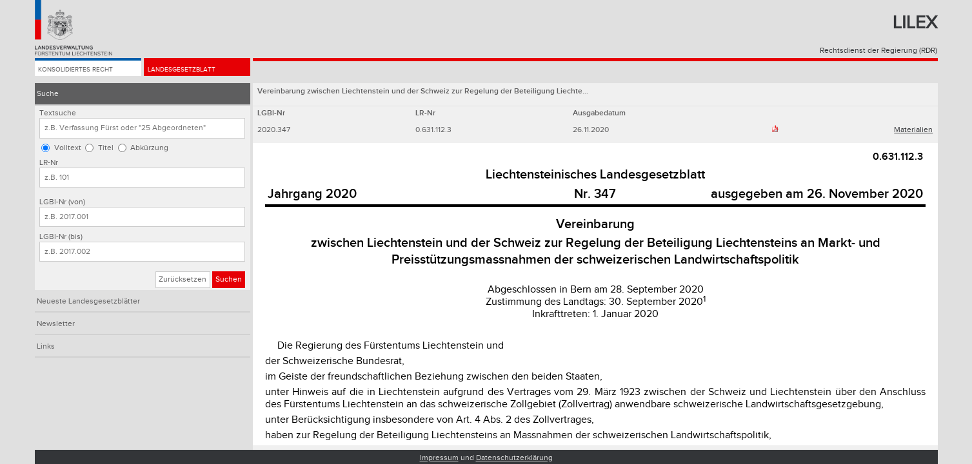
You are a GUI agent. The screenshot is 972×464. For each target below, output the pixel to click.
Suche (48, 94)
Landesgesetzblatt (188, 72)
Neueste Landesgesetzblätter (88, 301)
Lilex (915, 23)
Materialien (913, 130)
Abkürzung (149, 148)
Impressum (439, 458)
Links (46, 346)
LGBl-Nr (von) (62, 202)
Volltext (67, 148)
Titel (106, 148)
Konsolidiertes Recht (83, 72)
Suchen (228, 279)
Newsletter (56, 324)
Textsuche (57, 113)
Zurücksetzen (182, 279)
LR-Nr (48, 163)
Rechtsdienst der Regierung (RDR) (878, 50)
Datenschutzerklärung (514, 458)
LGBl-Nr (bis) (61, 237)
